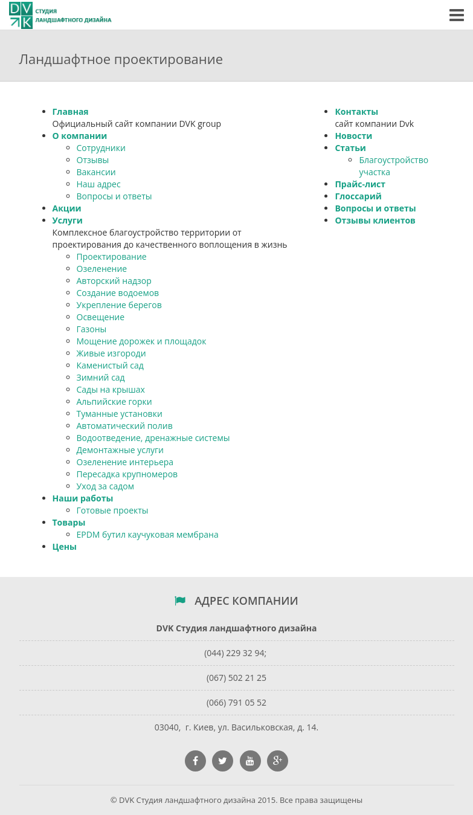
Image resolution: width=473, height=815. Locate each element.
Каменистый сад (110, 365)
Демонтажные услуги (120, 450)
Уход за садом (105, 486)
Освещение (101, 317)
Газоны (92, 329)
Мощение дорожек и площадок (142, 341)
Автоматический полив (125, 425)
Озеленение (102, 268)
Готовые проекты (113, 510)
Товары (69, 522)
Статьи (350, 147)
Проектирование (112, 256)
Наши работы (83, 498)
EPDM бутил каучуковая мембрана (148, 534)
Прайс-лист (360, 184)
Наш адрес (99, 184)
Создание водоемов (118, 292)
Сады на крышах (111, 389)
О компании (80, 135)
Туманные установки (119, 413)
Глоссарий (358, 196)
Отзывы (93, 160)
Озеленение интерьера (125, 462)
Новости (353, 135)
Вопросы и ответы (114, 196)
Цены (65, 546)
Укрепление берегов (119, 305)
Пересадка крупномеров (127, 474)
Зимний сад (101, 377)
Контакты (356, 111)
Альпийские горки (114, 401)
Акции (67, 208)
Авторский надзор (114, 280)
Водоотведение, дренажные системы (153, 437)
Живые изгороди (111, 353)
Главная (71, 111)
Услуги (68, 220)
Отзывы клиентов (375, 220)
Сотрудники (101, 147)
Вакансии (96, 172)
